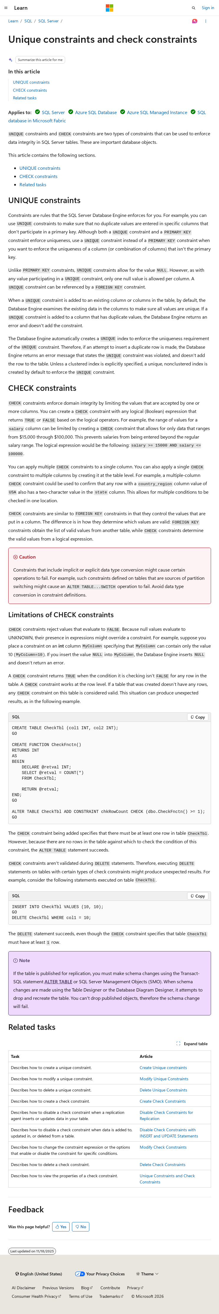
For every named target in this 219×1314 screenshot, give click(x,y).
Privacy (133, 1287)
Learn (13, 21)
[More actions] (205, 21)
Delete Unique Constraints (163, 1090)
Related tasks (25, 98)
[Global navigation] (6, 8)
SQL (28, 21)
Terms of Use (80, 1296)
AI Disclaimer (23, 1287)
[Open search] (194, 8)
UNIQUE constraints (31, 82)
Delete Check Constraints (162, 1164)
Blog (85, 1287)
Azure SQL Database (96, 112)
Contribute (110, 1287)
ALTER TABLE (58, 981)
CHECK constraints (30, 90)
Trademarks (109, 1296)
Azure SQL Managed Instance (157, 112)
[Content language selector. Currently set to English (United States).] (39, 1274)
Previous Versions (58, 1287)
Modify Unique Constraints (164, 1078)
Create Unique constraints (163, 1067)
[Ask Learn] (194, 21)
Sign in (208, 7)
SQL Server (48, 21)
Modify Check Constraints (163, 1147)
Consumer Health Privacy (34, 1296)
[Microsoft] (109, 8)
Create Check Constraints (163, 1101)
